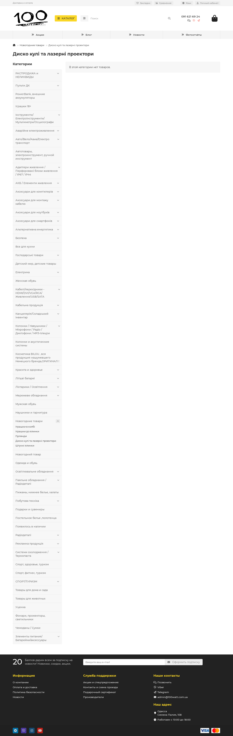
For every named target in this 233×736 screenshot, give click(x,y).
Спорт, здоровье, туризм (32, 565)
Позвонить (164, 682)
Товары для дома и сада (31, 591)
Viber (160, 687)
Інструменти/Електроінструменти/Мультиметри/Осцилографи (37, 119)
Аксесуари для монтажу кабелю (37, 203)
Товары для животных (30, 599)
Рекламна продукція (37, 545)
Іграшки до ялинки (27, 432)
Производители (93, 697)
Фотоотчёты (191, 35)
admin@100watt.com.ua (172, 697)
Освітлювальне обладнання (37, 472)
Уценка (20, 608)
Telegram (163, 692)
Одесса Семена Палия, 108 (169, 713)
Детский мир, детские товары (35, 264)
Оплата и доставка (25, 687)
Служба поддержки (99, 675)
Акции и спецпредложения (101, 682)
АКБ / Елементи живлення (37, 184)
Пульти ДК (37, 86)
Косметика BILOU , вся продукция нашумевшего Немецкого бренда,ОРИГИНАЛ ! (37, 358)
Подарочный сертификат (99, 692)
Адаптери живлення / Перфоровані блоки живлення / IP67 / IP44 (37, 172)
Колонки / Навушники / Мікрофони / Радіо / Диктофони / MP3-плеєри (37, 330)
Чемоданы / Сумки (27, 629)
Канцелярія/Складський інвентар (37, 316)
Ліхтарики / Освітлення (37, 388)
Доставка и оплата (23, 3)
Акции (37, 35)
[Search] (130, 19)
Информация (24, 675)
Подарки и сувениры (29, 510)
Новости (137, 35)
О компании (21, 682)
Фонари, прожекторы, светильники (30, 618)
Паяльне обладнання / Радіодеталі (37, 482)
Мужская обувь (25, 405)
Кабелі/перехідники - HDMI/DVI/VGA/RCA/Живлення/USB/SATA (37, 294)
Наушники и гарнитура (31, 413)
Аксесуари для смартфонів (37, 222)
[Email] (124, 662)
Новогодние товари (32, 46)
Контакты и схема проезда (100, 687)
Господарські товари (37, 256)
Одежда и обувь (26, 464)
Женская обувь (25, 282)
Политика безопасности (28, 692)
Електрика (37, 273)
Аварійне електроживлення (37, 132)
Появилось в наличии (30, 527)
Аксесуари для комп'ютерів (37, 193)
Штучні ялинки (24, 446)
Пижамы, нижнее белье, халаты (37, 493)
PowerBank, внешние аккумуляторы (30, 97)
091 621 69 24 (190, 17)
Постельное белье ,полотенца (35, 519)
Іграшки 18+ (23, 107)
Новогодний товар (28, 455)
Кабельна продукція (37, 306)
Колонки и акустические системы (32, 344)
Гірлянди (21, 437)
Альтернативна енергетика (37, 230)
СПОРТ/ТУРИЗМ (37, 582)
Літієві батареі (37, 379)
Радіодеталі (37, 536)
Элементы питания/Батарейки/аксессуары (37, 639)
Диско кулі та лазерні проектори (35, 441)
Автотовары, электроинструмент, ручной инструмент (34, 156)
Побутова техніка (37, 502)
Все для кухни (25, 247)
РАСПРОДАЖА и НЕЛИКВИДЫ (37, 76)
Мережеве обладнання (37, 396)
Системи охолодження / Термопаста (37, 555)
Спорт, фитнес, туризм (30, 574)
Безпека (37, 239)
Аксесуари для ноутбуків (37, 213)
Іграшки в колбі (25, 427)
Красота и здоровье (37, 371)
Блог (86, 35)
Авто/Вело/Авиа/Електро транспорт (37, 142)
